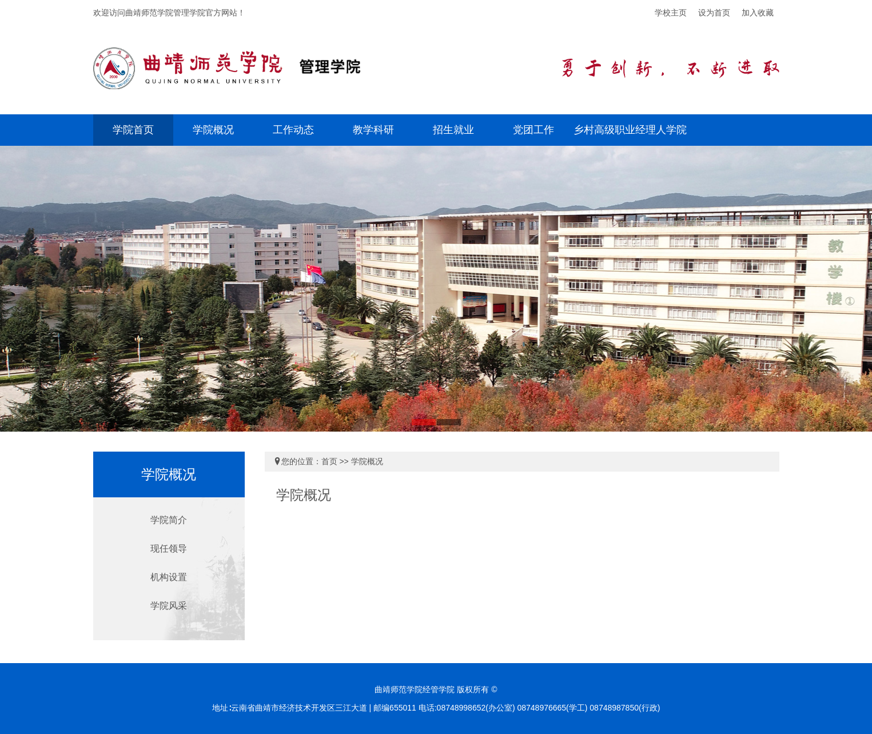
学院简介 (168, 520)
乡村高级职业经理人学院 (630, 129)
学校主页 (671, 12)
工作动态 (293, 129)
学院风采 (168, 606)
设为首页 (714, 12)
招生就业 (453, 129)
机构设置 (168, 577)
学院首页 (133, 129)
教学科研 (373, 129)
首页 (329, 461)
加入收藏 (758, 12)
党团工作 (533, 129)
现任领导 (168, 548)
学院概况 (213, 129)
